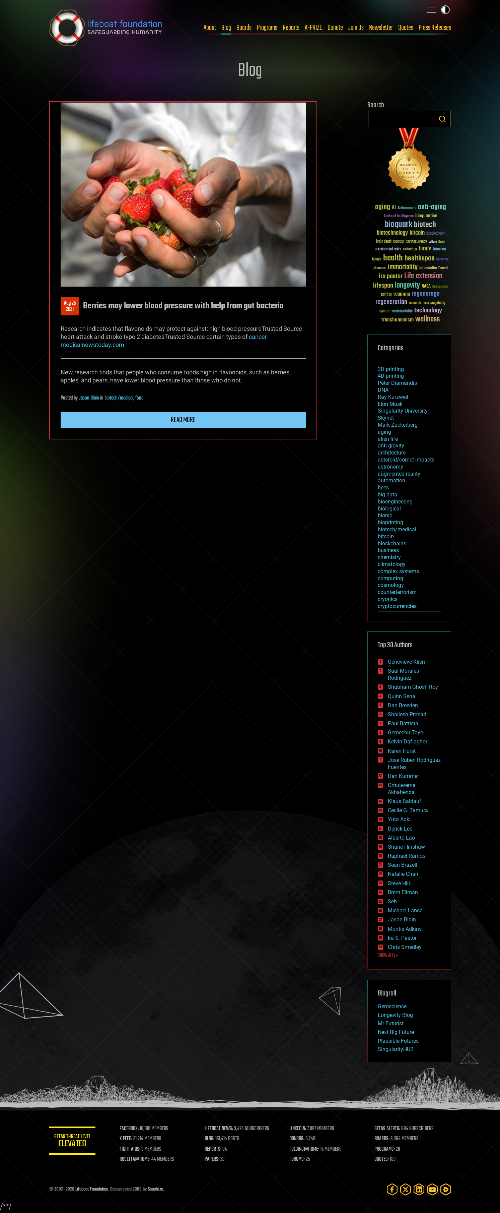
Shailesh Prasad (407, 714)
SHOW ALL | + (388, 956)
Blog (226, 28)
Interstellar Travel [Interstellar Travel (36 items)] (433, 268)
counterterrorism (397, 592)
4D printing (391, 376)
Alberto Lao (401, 838)
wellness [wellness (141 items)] (427, 319)
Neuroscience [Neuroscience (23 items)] (440, 287)
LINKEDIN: (298, 1129)
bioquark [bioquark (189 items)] (398, 225)
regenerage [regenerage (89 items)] (426, 294)
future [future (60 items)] (425, 249)
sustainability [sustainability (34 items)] (402, 311)
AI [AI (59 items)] (394, 208)
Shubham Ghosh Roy (413, 687)
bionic (385, 515)
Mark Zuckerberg (398, 425)
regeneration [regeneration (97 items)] (391, 302)
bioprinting (390, 522)
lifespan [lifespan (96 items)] (383, 286)
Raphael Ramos (406, 856)
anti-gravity (391, 445)
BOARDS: (381, 1139)
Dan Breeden (403, 705)
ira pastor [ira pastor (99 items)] (391, 276)
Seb (392, 901)
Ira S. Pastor (402, 938)
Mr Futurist (391, 1023)
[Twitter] (405, 1189)
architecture (392, 452)
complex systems (398, 571)
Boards (244, 28)
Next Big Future (396, 1032)
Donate (335, 28)
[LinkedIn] (419, 1189)
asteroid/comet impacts (406, 460)
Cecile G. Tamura (408, 810)
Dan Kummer (403, 776)
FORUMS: (297, 1159)
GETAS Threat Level (73, 1142)
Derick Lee (400, 829)
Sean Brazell (402, 865)
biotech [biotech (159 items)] (425, 224)
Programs (267, 28)
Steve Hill (399, 883)
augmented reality (399, 474)
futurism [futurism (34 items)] (439, 249)
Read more (183, 420)
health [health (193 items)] (393, 258)
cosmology (391, 585)
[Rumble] (445, 1189)
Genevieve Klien (406, 662)
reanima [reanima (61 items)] (402, 294)
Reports (291, 28)
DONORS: (297, 1139)
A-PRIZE (313, 28)
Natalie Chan (403, 874)
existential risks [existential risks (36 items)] (388, 249)
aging (384, 432)
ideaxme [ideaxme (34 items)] (379, 268)
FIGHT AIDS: (130, 1149)
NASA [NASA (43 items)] (426, 286)
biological (389, 508)
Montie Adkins (405, 929)
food (139, 398)
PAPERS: (212, 1159)
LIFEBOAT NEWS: (219, 1129)
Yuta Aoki (399, 819)
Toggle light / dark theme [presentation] (445, 9)
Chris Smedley (405, 947)
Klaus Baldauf (404, 801)
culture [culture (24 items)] (433, 242)
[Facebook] (392, 1189)
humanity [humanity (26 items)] (442, 260)
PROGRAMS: (384, 1149)
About (210, 28)
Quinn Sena (401, 696)
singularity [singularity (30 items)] (437, 303)
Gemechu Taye (405, 732)
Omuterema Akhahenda (402, 788)
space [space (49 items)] (384, 311)
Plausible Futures (398, 1041)
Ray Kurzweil (393, 397)
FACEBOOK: (129, 1129)
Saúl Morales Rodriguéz (403, 674)
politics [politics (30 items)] (386, 295)
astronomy (390, 467)
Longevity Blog (395, 1015)
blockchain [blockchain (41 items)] (435, 233)
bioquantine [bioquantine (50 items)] (426, 216)
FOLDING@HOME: (304, 1149)
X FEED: (126, 1139)
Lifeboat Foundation (91, 1189)
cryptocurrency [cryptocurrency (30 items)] (416, 242)
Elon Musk (390, 404)
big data (387, 494)
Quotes (405, 28)
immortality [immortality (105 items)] (403, 267)
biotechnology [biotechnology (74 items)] (392, 233)
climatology (392, 564)
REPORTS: (213, 1149)
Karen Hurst (402, 751)
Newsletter (381, 28)
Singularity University (403, 411)
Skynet (386, 418)
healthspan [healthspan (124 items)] (420, 258)
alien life (388, 439)
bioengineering (395, 501)
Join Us (356, 28)
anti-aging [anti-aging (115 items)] (432, 207)
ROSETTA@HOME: (135, 1159)
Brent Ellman (403, 892)
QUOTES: (381, 1159)
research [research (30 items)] (415, 303)
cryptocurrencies (397, 606)
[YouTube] (432, 1189)
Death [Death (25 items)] (441, 242)
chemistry (389, 557)
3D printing (391, 369)
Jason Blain (89, 398)
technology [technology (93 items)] (428, 311)
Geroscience (392, 1006)
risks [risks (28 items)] (426, 303)
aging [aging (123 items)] (382, 207)
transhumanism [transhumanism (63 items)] (397, 320)
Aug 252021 (70, 306)
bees (383, 487)
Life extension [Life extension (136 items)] (423, 276)
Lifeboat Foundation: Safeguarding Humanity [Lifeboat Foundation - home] (106, 27)
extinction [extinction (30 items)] (410, 249)
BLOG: (210, 1139)
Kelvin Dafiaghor (407, 741)
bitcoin (386, 536)
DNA (383, 390)
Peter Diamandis (397, 383)
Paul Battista (403, 723)
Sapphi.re (155, 1189)
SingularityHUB (396, 1049)
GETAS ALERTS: (387, 1129)
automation (391, 480)
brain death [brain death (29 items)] (383, 242)
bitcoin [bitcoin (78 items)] (417, 233)
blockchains (392, 543)
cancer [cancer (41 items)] (399, 241)
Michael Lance (405, 910)
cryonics (388, 599)
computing (390, 578)
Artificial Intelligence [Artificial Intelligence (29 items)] (399, 216)
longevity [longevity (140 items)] (407, 285)
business (388, 550)
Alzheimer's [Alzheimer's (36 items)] (407, 208)
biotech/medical (118, 398)
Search (442, 119)
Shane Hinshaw (406, 847)
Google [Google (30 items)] (376, 259)
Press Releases (435, 28)
